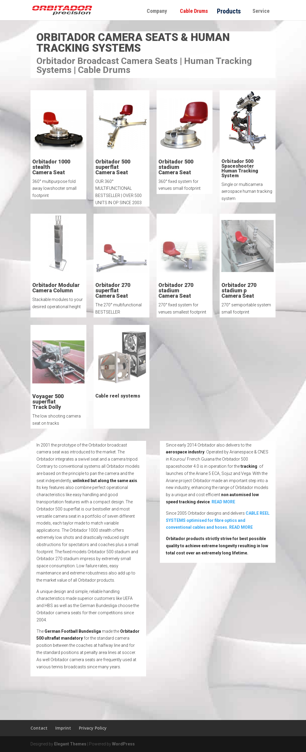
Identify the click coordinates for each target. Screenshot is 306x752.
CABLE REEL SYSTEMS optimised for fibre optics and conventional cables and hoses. (218, 520)
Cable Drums (196, 11)
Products (229, 11)
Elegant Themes (70, 744)
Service (261, 11)
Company (157, 11)
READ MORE (223, 501)
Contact (39, 728)
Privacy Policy (93, 728)
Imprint (63, 728)
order (223, 81)
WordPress (123, 744)
